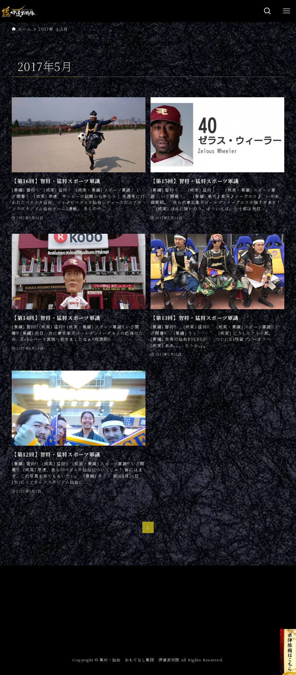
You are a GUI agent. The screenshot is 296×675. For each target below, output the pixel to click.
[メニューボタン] (286, 11)
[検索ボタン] (267, 11)
